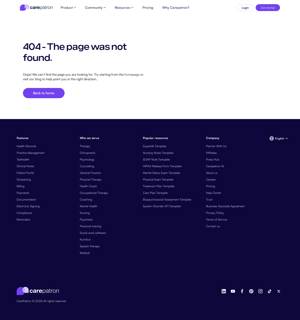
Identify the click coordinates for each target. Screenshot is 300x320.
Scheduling (24, 179)
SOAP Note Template (156, 159)
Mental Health (88, 206)
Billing (20, 186)
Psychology (87, 159)
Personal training (90, 226)
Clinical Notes (25, 166)
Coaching (86, 199)
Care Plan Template (155, 193)
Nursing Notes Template (158, 152)
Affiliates (211, 152)
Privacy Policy (215, 213)
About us (212, 172)
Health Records (26, 146)
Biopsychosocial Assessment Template (167, 199)
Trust (209, 199)
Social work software (93, 233)
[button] (276, 138)
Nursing (85, 213)
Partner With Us (216, 146)
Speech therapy (90, 246)
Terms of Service (216, 219)
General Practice (90, 172)
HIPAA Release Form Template (162, 166)
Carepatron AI (215, 166)
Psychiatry (86, 219)
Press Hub (212, 159)
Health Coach (88, 186)
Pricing (210, 186)
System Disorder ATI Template (162, 206)
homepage (132, 74)
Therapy (85, 146)
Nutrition (85, 239)
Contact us (213, 226)
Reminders (23, 219)
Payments (23, 193)
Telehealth (23, 159)
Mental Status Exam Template (161, 172)
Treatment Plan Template (158, 186)
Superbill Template (154, 146)
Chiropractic (87, 152)
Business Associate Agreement (225, 206)
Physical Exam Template (158, 179)
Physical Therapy (90, 179)
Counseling (87, 166)
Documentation (26, 199)
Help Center (213, 193)
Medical (85, 253)
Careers (211, 179)
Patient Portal (25, 172)
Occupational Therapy (94, 193)
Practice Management (30, 152)
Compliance (24, 213)
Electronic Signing (28, 206)
